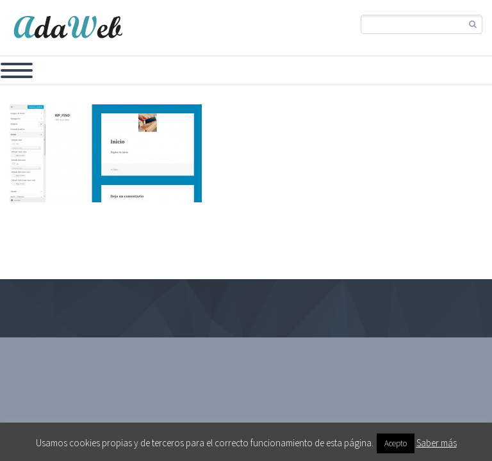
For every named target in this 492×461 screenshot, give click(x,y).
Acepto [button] (395, 443)
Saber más (436, 443)
